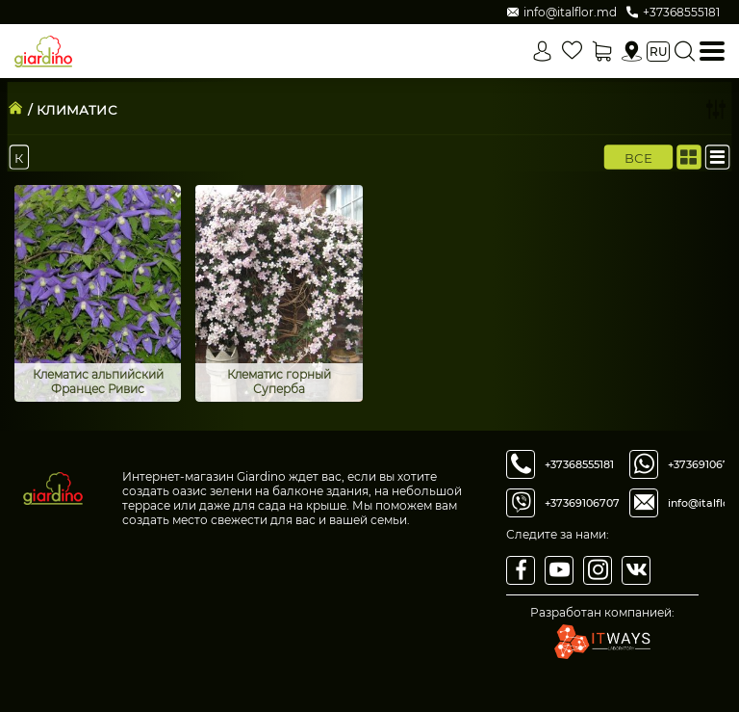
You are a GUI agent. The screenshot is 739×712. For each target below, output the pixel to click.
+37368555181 (579, 464)
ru (658, 51)
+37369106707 (582, 503)
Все (638, 157)
